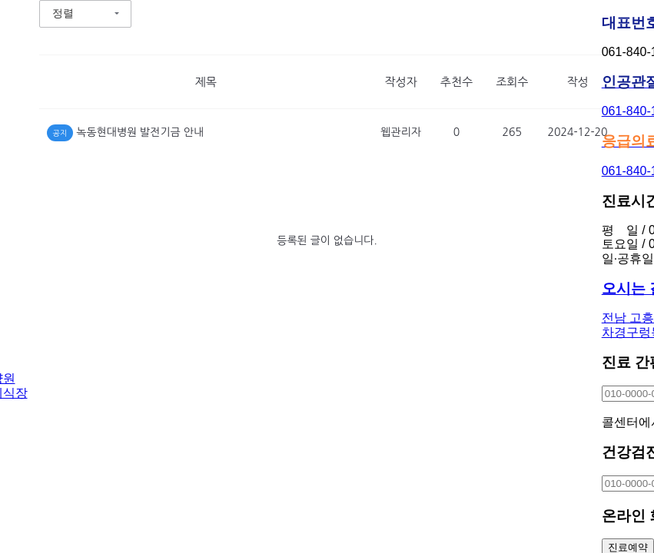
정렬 (63, 13)
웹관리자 (400, 132)
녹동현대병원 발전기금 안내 (140, 132)
